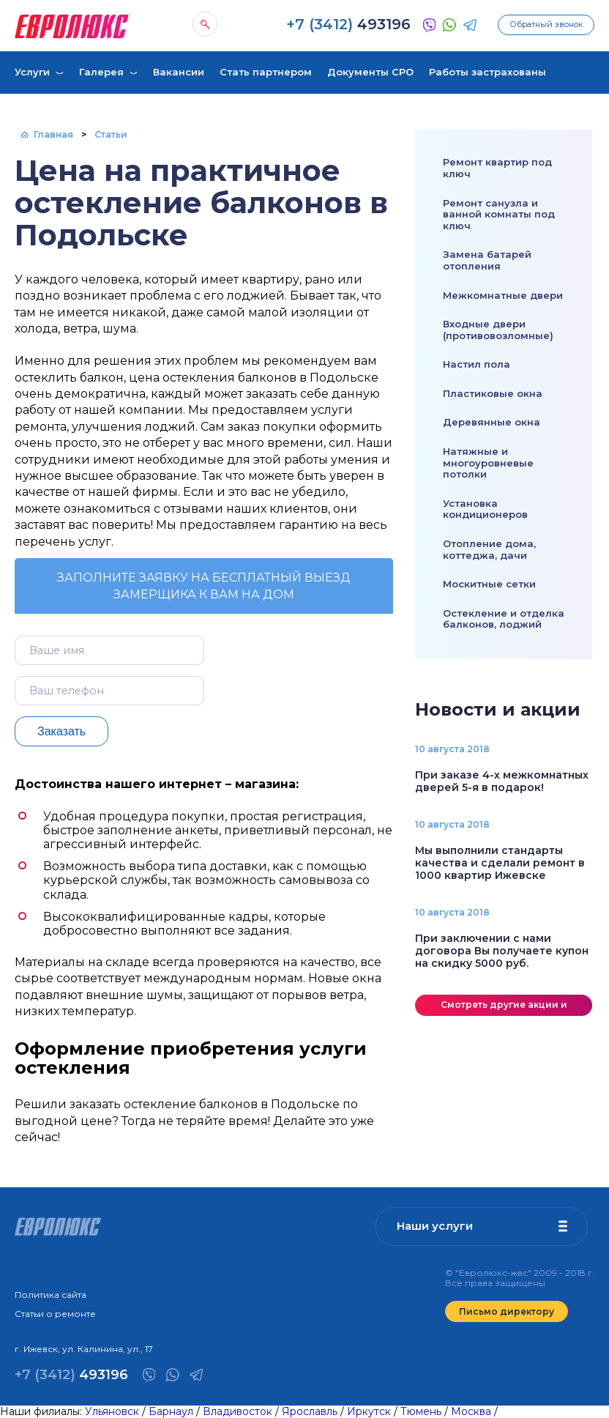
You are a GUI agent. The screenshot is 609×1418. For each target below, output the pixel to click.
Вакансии (178, 72)
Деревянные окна (491, 422)
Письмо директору (506, 1311)
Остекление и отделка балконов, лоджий (503, 619)
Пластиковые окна (492, 393)
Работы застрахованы (487, 72)
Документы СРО (370, 72)
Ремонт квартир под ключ (497, 167)
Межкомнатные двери (503, 295)
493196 (348, 24)
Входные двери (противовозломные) (498, 329)
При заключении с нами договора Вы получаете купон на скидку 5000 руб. (502, 951)
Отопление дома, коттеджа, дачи (489, 549)
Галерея (101, 72)
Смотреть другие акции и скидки (504, 1007)
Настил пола (476, 364)
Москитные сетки (489, 584)
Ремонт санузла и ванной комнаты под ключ (499, 214)
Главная (53, 134)
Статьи (110, 134)
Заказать (61, 731)
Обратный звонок (546, 24)
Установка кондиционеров (485, 509)
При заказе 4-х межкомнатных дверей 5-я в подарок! (502, 781)
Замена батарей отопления (487, 260)
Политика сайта (50, 1294)
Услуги (32, 72)
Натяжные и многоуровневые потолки (488, 462)
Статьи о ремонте (55, 1313)
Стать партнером (266, 72)
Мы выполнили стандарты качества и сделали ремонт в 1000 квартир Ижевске (500, 863)
